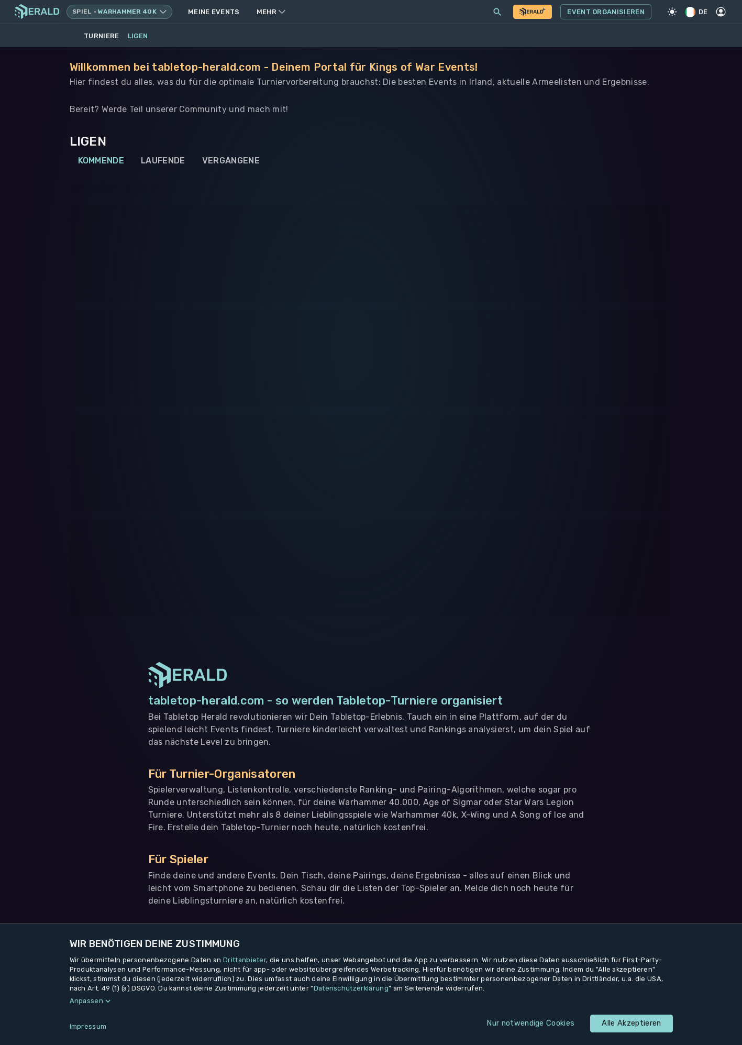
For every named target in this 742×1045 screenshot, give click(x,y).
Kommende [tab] (101, 160)
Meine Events (214, 12)
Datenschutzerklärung (351, 988)
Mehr (271, 12)
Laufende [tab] (163, 160)
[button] (371, 1001)
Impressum (88, 1026)
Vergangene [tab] (231, 160)
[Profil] (721, 12)
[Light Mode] (672, 12)
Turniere (101, 36)
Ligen (138, 36)
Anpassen (87, 1001)
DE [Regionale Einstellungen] (697, 11)
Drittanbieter (244, 960)
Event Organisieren (606, 12)
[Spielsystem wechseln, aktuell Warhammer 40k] (119, 12)
